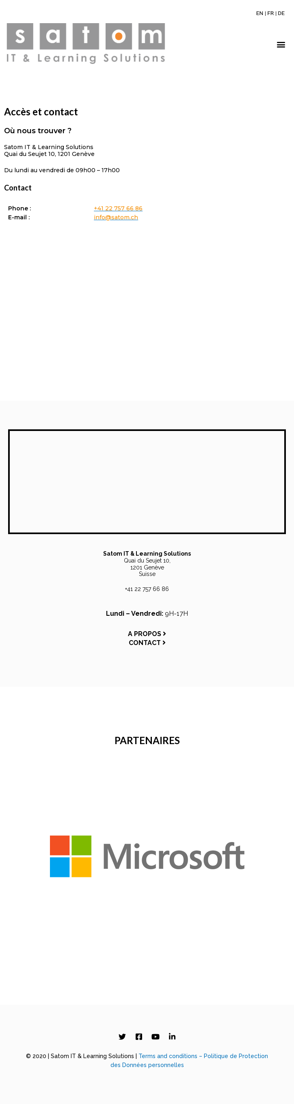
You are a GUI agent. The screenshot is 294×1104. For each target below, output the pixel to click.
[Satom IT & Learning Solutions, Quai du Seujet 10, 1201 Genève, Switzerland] (147, 319)
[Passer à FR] (270, 13)
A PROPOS (147, 634)
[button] (281, 44)
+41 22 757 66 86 (147, 589)
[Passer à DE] (281, 13)
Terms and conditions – (171, 1056)
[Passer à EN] (260, 13)
